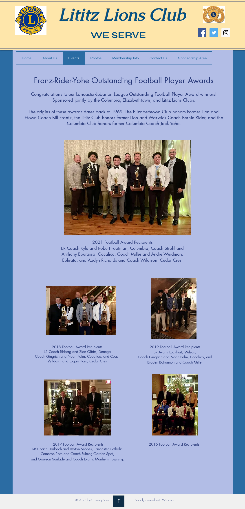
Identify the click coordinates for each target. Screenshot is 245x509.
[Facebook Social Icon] (202, 32)
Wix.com (168, 500)
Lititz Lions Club (121, 14)
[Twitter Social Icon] (214, 32)
